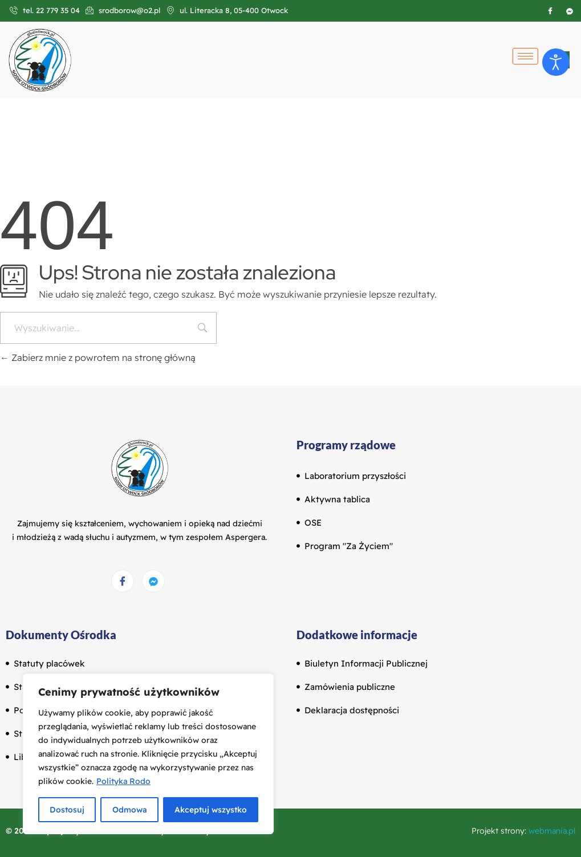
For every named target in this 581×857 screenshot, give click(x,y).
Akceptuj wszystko (210, 810)
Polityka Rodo (123, 781)
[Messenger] (153, 581)
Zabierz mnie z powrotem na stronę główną (98, 357)
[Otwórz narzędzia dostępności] (556, 62)
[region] (148, 753)
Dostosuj (67, 810)
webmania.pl (552, 831)
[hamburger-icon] (525, 56)
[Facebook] (550, 10)
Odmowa (129, 810)
